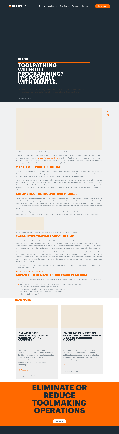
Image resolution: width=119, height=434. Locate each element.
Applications (52, 6)
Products (42, 6)
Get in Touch (102, 6)
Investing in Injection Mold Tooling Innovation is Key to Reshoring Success (82, 337)
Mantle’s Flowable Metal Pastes (48, 158)
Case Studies (64, 6)
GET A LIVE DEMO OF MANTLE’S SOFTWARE (31, 271)
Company (85, 6)
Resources (75, 6)
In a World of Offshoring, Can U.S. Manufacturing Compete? (33, 337)
